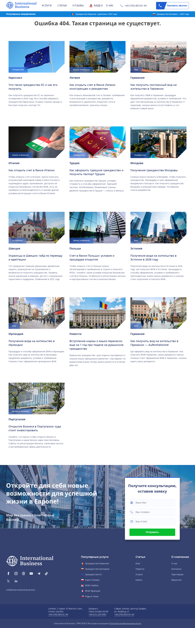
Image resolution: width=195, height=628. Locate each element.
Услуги (139, 574)
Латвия (74, 78)
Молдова (136, 163)
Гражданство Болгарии (97, 569)
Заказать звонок (171, 5)
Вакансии (176, 580)
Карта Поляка (92, 580)
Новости (75, 334)
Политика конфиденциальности (125, 623)
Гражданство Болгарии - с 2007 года (173, 14)
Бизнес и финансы (81, 70)
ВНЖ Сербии (91, 585)
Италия (14, 163)
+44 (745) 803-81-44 (135, 6)
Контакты (176, 569)
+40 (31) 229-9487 (97, 614)
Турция (74, 163)
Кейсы (139, 580)
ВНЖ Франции (92, 591)
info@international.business (20, 590)
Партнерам (177, 574)
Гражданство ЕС (93, 574)
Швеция (14, 249)
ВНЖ (136, 240)
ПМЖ (136, 70)
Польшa (75, 249)
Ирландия (16, 334)
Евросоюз (15, 78)
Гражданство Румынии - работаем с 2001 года (96, 14)
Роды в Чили (91, 596)
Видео (98, 5)
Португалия (17, 419)
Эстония (136, 249)
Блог (138, 563)
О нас (174, 563)
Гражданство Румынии (97, 563)
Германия (137, 78)
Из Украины (17, 240)
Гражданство (18, 70)
